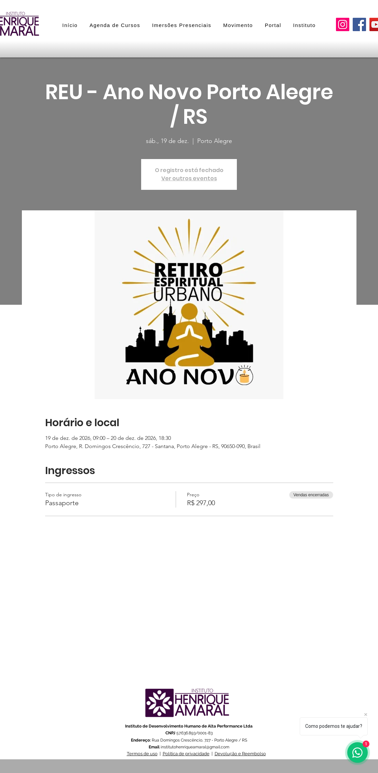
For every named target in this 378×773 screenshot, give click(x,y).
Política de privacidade (186, 753)
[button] (181, 25)
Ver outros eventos (189, 178)
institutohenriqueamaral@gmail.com (195, 747)
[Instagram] (342, 24)
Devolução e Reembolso (240, 753)
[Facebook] (359, 24)
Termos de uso (142, 753)
